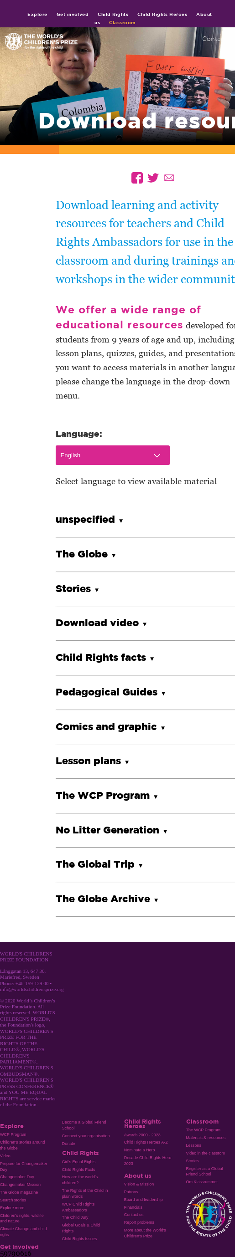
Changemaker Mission (20, 1184)
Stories (192, 1161)
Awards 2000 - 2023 (142, 1135)
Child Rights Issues (79, 1239)
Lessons (193, 1145)
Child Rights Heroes (162, 14)
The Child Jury (75, 1217)
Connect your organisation (86, 1136)
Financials (133, 1207)
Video (5, 1156)
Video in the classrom (205, 1153)
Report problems (139, 1222)
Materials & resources (206, 1137)
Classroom (122, 22)
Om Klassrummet (202, 1182)
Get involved (73, 14)
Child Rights (113, 14)
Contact (214, 38)
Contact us (134, 1214)
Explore (37, 14)
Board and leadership (143, 1199)
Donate (68, 1143)
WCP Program (13, 1134)
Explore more (12, 1208)
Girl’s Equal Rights (78, 1162)
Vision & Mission (139, 1184)
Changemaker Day (17, 1177)
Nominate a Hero (139, 1150)
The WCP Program (203, 1130)
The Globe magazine (19, 1192)
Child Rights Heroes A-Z (146, 1142)
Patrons (131, 1192)
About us (137, 1175)
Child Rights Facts (78, 1169)
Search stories (13, 1200)
